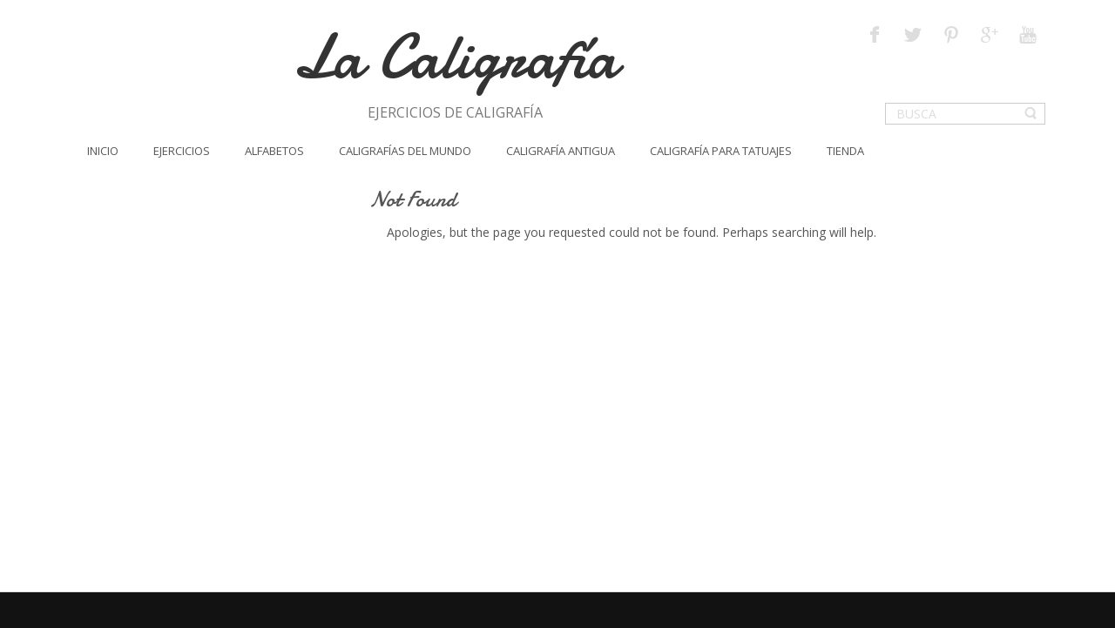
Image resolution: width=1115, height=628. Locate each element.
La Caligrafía (455, 57)
